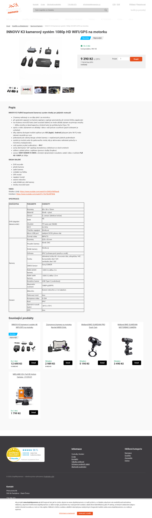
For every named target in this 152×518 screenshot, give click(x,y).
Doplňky (128, 456)
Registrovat (141, 4)
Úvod (8, 26)
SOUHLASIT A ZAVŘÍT (85, 513)
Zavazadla (128, 458)
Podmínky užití (49, 476)
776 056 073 (72, 4)
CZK (114, 4)
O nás (43, 4)
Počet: (114, 59)
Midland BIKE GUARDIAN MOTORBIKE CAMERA (127, 326)
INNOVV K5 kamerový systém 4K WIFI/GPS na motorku (24, 326)
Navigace (128, 453)
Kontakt (36, 4)
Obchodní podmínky (54, 4)
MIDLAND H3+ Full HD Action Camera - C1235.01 (24, 375)
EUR (118, 4)
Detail (33, 363)
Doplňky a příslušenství (20, 26)
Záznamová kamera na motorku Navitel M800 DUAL (59, 326)
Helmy (127, 461)
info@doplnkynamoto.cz (91, 4)
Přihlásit (132, 4)
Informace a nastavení (67, 513)
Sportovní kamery (36, 26)
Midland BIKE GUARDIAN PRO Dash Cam (93, 326)
